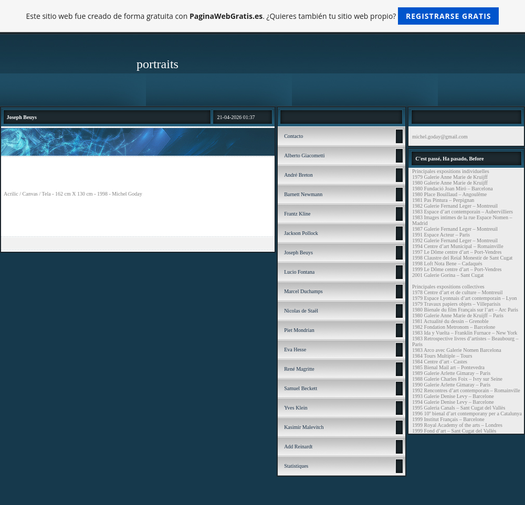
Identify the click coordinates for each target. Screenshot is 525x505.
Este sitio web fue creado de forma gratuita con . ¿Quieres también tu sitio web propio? (262, 16)
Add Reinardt (298, 446)
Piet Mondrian (299, 330)
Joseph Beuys (298, 252)
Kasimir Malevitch (303, 427)
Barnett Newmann (303, 194)
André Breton (298, 175)
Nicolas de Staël (301, 311)
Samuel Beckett (300, 388)
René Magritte (299, 369)
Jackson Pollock (301, 233)
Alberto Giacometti (304, 155)
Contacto (293, 136)
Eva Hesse (295, 349)
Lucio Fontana (299, 272)
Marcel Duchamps (303, 291)
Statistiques (296, 466)
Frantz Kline (297, 214)
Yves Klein (295, 408)
